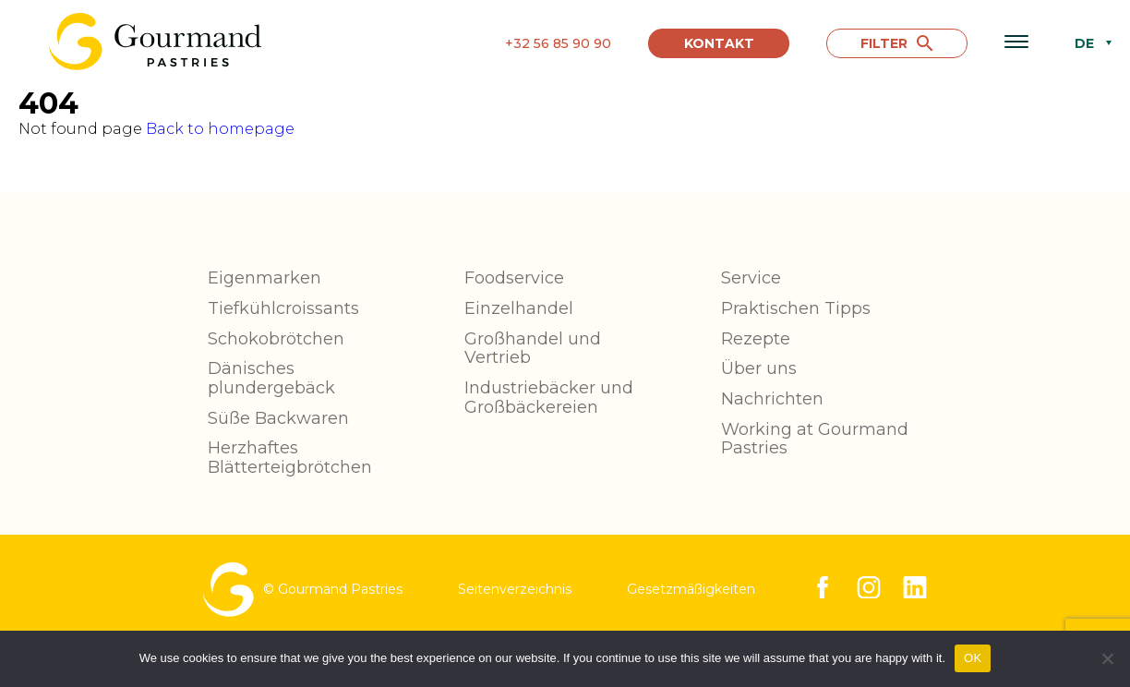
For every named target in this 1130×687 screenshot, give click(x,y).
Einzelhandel (518, 308)
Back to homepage (220, 129)
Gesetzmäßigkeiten (691, 589)
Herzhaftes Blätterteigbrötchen (290, 457)
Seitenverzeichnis (514, 589)
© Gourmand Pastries (303, 589)
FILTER (896, 43)
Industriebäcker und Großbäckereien (548, 397)
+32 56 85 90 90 (558, 43)
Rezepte (755, 339)
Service (751, 278)
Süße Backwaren (278, 418)
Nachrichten (772, 399)
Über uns (759, 368)
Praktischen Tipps (796, 308)
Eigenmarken (264, 278)
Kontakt (719, 43)
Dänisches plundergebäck (271, 378)
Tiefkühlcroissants (283, 308)
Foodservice (514, 278)
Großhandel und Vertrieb (532, 348)
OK (972, 658)
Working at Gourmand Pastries (814, 439)
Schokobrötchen (276, 339)
